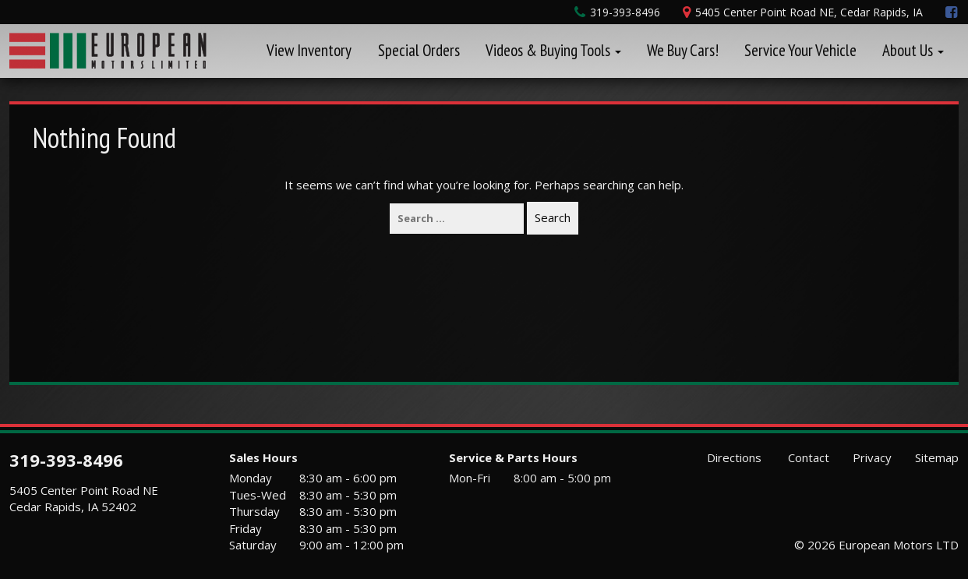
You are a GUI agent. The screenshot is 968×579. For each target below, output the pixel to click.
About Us (913, 50)
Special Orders (419, 50)
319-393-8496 (66, 459)
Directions (732, 457)
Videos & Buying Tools (553, 50)
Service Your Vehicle (800, 50)
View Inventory (309, 50)
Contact (807, 457)
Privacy (872, 457)
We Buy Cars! (683, 50)
